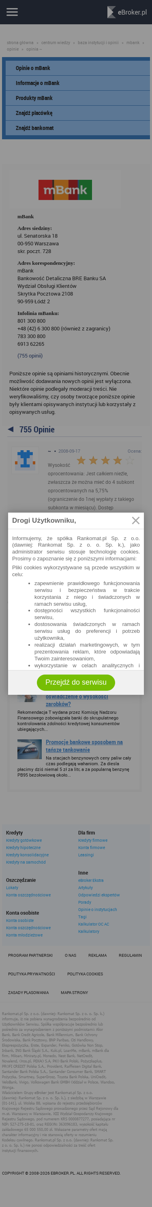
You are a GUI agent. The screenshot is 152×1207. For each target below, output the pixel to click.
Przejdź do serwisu (76, 682)
